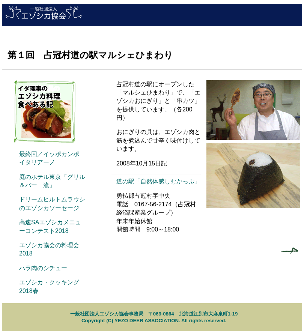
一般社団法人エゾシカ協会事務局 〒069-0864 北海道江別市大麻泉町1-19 (154, 314)
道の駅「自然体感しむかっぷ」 (158, 181)
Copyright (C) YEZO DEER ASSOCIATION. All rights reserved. (153, 320)
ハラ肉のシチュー (43, 268)
